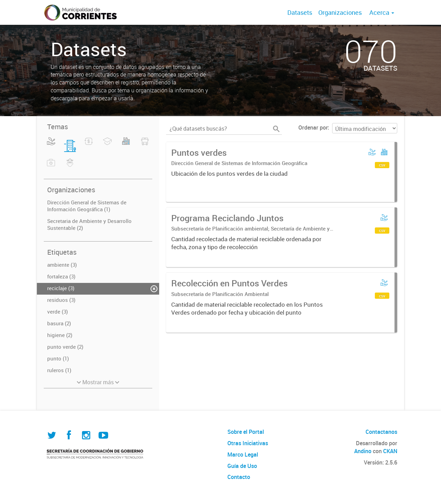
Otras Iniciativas (247, 443)
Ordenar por (313, 127)
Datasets (299, 12)
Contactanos (381, 432)
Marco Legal (242, 454)
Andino (362, 451)
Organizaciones (340, 12)
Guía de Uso (242, 466)
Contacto (238, 477)
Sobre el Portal (245, 432)
